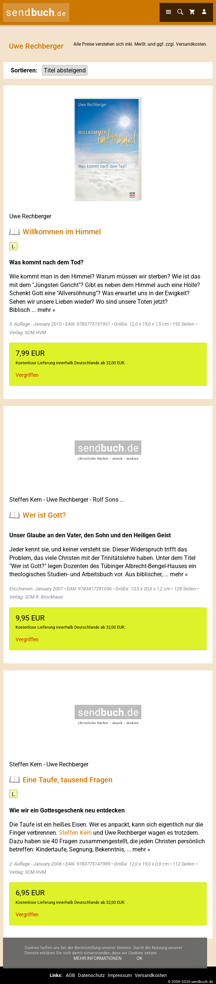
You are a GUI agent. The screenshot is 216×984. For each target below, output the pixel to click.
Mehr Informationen (97, 963)
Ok (140, 963)
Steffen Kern (25, 499)
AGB (70, 975)
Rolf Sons (105, 499)
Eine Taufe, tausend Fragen (67, 779)
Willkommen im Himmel (62, 231)
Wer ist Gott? (44, 515)
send (36, 12)
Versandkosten (191, 44)
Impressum (120, 975)
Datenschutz (91, 975)
